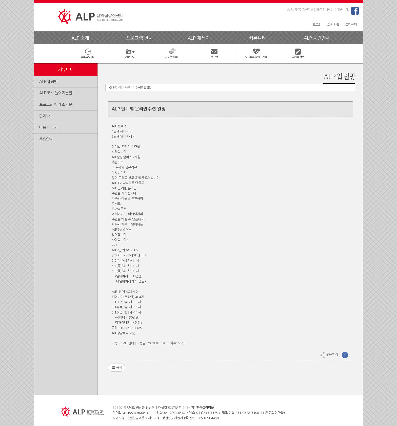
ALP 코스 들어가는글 (55, 93)
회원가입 (333, 24)
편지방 (44, 116)
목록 (116, 367)
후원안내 (46, 139)
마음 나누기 (48, 127)
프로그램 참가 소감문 (55, 104)
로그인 (317, 24)
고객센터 (351, 24)
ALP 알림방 (48, 81)
